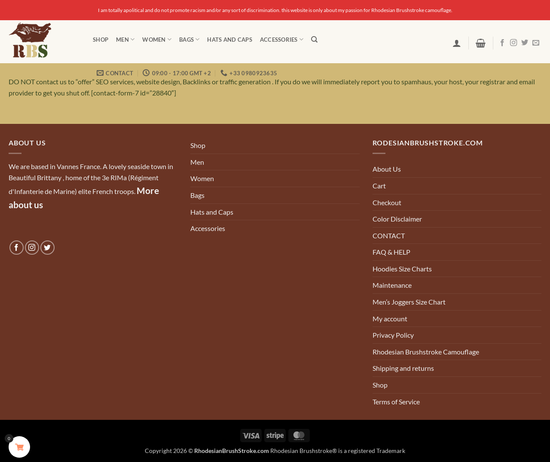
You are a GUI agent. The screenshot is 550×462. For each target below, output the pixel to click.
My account (390, 318)
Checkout (387, 202)
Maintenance (392, 285)
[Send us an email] (535, 43)
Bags (189, 39)
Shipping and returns (403, 368)
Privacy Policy (393, 335)
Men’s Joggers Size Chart (409, 302)
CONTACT (389, 235)
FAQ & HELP (391, 252)
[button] (456, 43)
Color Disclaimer (397, 219)
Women (156, 39)
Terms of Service (396, 401)
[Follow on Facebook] (502, 43)
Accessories (281, 39)
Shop (100, 39)
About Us (387, 169)
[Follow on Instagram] (513, 43)
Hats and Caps (229, 39)
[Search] (314, 39)
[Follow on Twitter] (524, 43)
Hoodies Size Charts (402, 269)
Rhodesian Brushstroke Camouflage (426, 352)
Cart (379, 186)
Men (125, 39)
